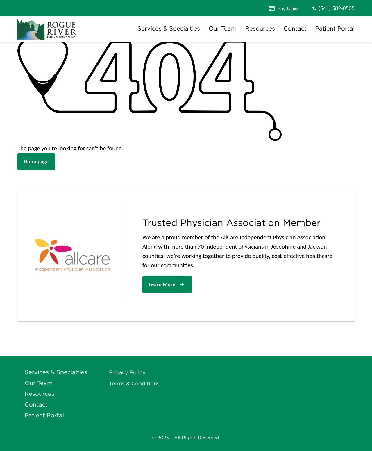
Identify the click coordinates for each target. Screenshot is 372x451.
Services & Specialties (168, 28)
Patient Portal (335, 28)
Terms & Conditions (134, 383)
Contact (295, 28)
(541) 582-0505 (337, 8)
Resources (260, 28)
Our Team (223, 28)
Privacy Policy (127, 372)
